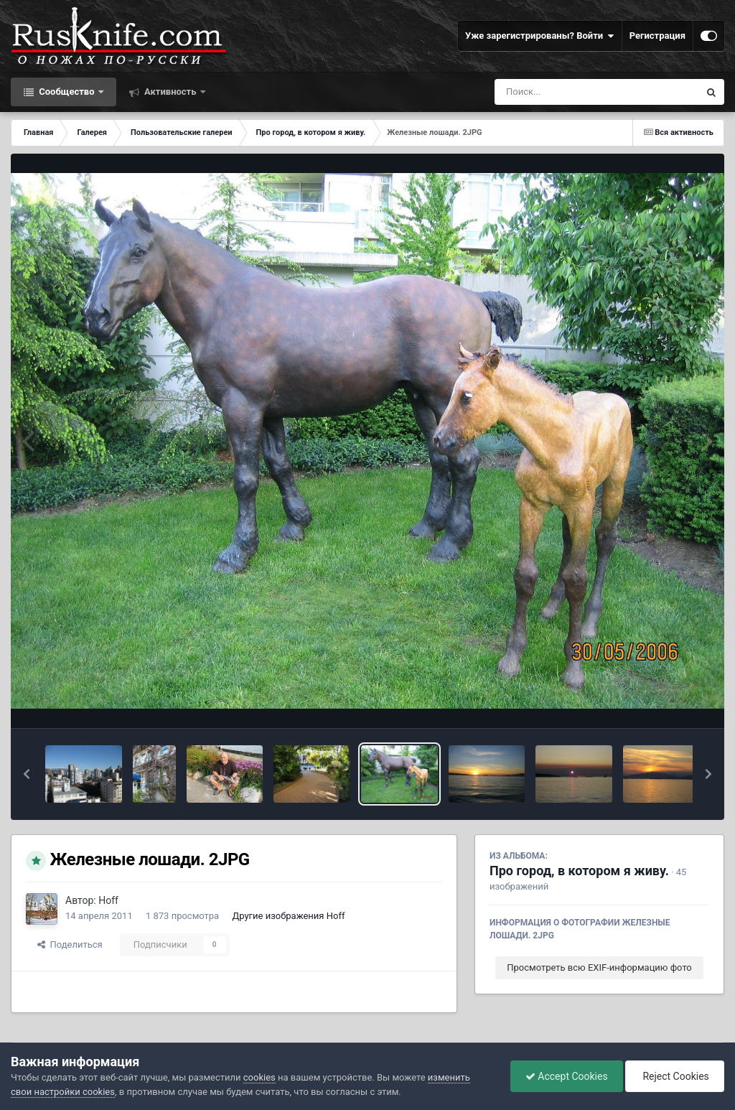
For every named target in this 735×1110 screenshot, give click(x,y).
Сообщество (67, 91)
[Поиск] (570, 92)
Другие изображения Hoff (288, 915)
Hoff (108, 900)
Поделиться (70, 944)
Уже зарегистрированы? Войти (539, 36)
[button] (26, 774)
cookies (259, 1077)
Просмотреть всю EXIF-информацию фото (599, 967)
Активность (170, 91)
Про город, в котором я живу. (579, 870)
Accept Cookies (566, 1076)
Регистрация (657, 35)
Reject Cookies (674, 1076)
